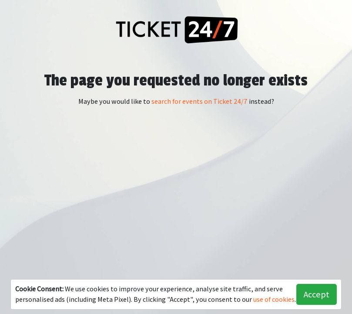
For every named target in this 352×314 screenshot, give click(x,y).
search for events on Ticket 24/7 (199, 101)
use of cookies (274, 299)
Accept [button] (316, 294)
